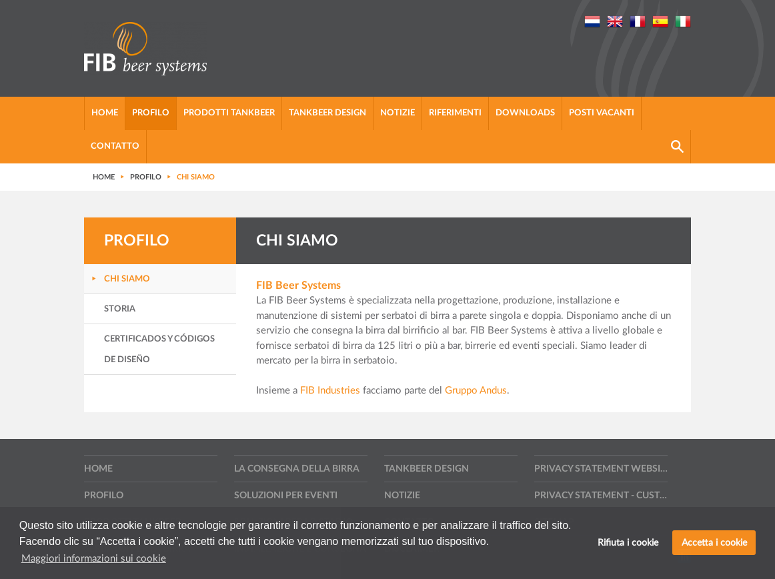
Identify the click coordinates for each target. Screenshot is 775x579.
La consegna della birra (296, 469)
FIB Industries (330, 391)
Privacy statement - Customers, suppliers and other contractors (601, 495)
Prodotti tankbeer (229, 113)
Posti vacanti (601, 113)
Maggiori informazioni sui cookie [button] (93, 559)
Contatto (115, 146)
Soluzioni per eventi (285, 495)
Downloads (525, 113)
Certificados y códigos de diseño (159, 349)
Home (104, 113)
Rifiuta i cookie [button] (628, 543)
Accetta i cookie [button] (714, 543)
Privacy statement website (601, 469)
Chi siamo (127, 279)
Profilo (150, 113)
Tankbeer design (327, 113)
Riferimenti (455, 113)
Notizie (397, 113)
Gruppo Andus (476, 391)
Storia (119, 309)
